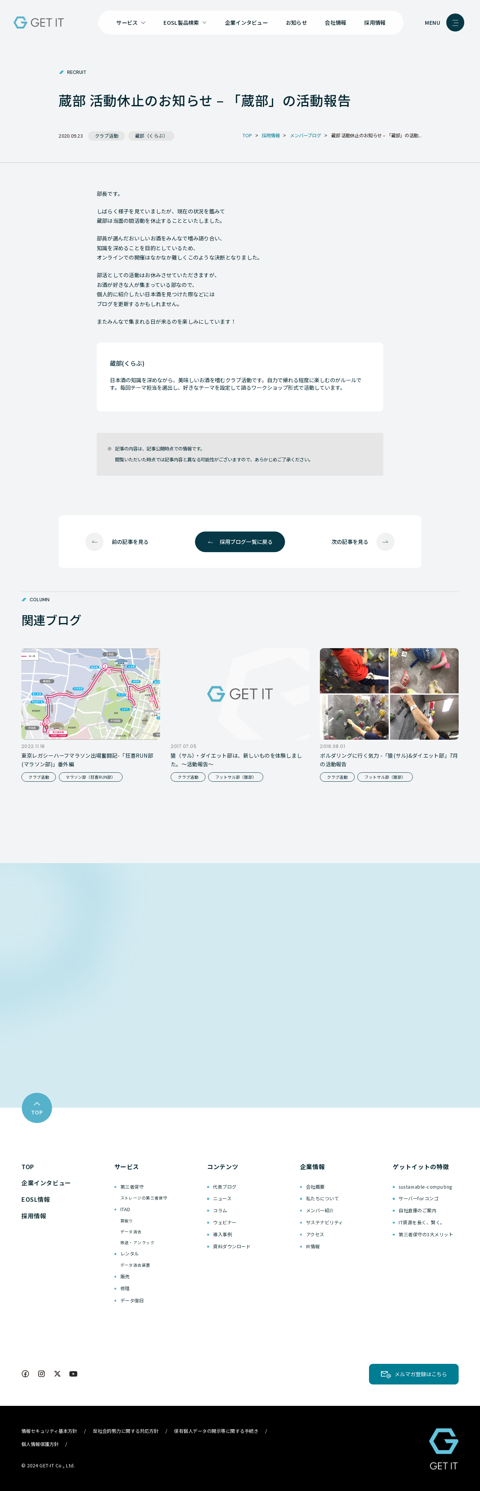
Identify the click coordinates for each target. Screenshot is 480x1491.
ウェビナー (225, 1222)
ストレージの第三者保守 (144, 1198)
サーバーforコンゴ (418, 1198)
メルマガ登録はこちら (420, 1374)
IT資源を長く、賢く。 (422, 1222)
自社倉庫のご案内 (417, 1210)
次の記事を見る (350, 541)
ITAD (125, 1209)
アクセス (315, 1234)
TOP (27, 1166)
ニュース (222, 1198)
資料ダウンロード (231, 1246)
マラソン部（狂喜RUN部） (91, 777)
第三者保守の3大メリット (426, 1234)
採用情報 (375, 22)
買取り (126, 1221)
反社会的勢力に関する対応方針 (126, 1431)
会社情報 (335, 22)
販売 (125, 1276)
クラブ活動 (106, 135)
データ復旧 (132, 1300)
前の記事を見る (130, 541)
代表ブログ (225, 1186)
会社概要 (315, 1186)
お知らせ (296, 22)
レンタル (129, 1253)
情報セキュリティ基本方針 (49, 1431)
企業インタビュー (246, 22)
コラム (220, 1210)
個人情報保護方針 (40, 1444)
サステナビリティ (324, 1222)
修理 (125, 1288)
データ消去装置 (135, 1265)
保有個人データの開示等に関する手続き (216, 1431)
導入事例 (222, 1234)
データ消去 (131, 1231)
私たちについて (322, 1198)
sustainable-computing (425, 1186)
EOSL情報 (35, 1199)
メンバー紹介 (320, 1210)
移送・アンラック (137, 1242)
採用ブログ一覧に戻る (246, 541)
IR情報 (313, 1246)
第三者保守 (132, 1186)
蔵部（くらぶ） (151, 135)
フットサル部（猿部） (235, 777)
